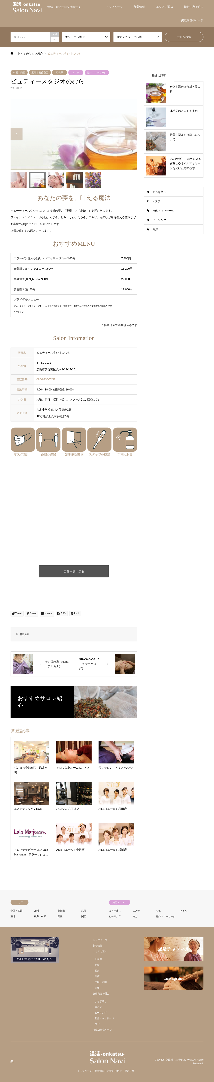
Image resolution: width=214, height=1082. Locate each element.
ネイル (183, 910)
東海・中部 (40, 916)
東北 (13, 916)
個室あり (24, 634)
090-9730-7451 (45, 379)
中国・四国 (19, 72)
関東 (60, 916)
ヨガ (155, 229)
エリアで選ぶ (164, 6)
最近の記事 (159, 75)
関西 (83, 916)
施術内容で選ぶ (193, 6)
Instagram (12, 1061)
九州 (36, 910)
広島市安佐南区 (39, 72)
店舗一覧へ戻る (74, 571)
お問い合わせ (114, 1070)
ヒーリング (159, 220)
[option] (74, 134)
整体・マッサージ (96, 72)
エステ (75, 72)
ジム (158, 910)
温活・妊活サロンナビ (180, 1059)
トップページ (114, 6)
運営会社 (129, 1070)
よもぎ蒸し (159, 192)
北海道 (61, 910)
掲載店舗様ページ (192, 20)
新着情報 (139, 6)
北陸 (83, 910)
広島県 (59, 72)
